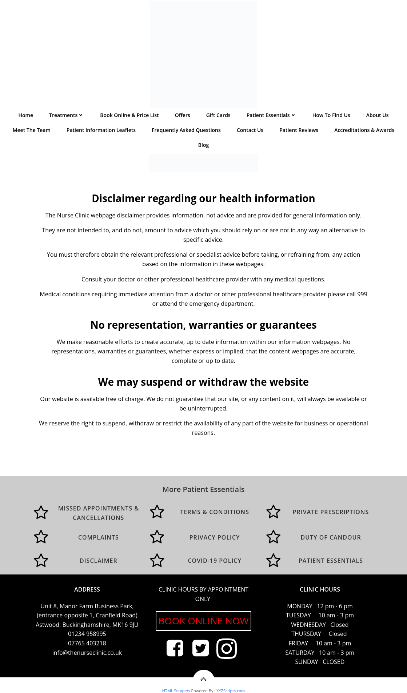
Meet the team (32, 132)
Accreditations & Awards (364, 132)
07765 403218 (87, 641)
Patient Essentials (271, 118)
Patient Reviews (298, 132)
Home (26, 118)
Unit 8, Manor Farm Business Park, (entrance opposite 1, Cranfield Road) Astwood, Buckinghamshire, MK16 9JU (87, 613)
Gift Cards (218, 118)
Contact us (250, 132)
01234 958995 (87, 632)
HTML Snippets (176, 689)
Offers (182, 118)
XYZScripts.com (230, 689)
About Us (377, 118)
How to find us (331, 118)
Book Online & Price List (129, 118)
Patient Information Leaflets (101, 132)
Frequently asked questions (186, 132)
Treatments (66, 118)
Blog (203, 147)
